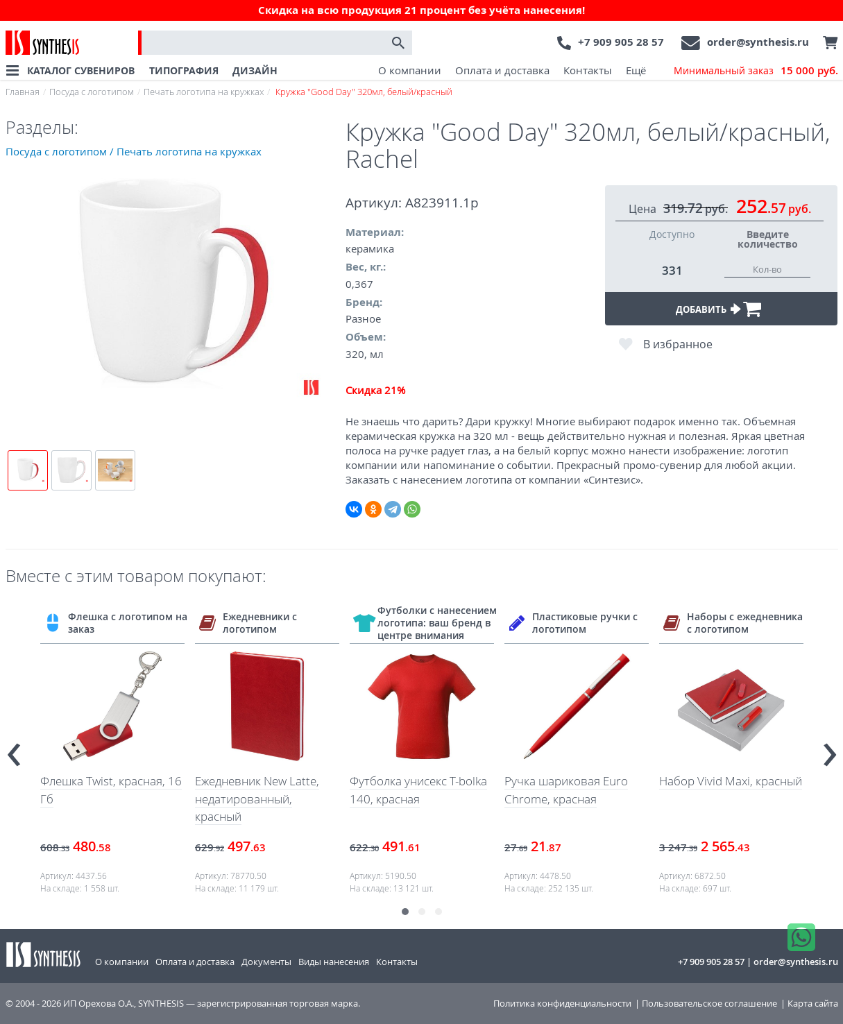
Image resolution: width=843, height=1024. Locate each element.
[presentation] (14, 748)
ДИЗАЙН (255, 70)
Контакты (587, 70)
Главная (23, 91)
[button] (405, 912)
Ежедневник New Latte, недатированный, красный (257, 798)
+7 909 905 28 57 (621, 42)
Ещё (636, 70)
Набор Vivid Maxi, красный (730, 781)
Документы (266, 961)
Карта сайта (812, 1003)
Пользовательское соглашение (709, 1003)
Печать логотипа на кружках (204, 91)
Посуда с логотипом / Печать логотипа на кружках (134, 151)
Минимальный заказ (756, 70)
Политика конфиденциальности (562, 1003)
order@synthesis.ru (758, 42)
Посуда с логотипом (91, 91)
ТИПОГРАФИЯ (184, 70)
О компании (409, 70)
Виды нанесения (333, 961)
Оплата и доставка (502, 70)
